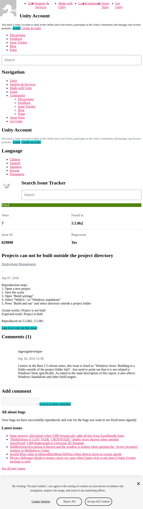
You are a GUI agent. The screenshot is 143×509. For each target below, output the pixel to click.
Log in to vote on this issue (19, 328)
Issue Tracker (18, 42)
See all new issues (13, 469)
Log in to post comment (59, 405)
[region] (71, 493)
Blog (13, 46)
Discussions (17, 35)
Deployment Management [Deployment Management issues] (19, 264)
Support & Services (42, 5)
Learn (82, 3)
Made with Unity (65, 5)
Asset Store (105, 5)
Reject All (69, 501)
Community (94, 3)
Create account (31, 28)
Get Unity (119, 5)
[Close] (138, 483)
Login (16, 28)
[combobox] (71, 60)
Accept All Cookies (98, 501)
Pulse (13, 50)
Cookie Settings (41, 501)
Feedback (16, 38)
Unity (31, 3)
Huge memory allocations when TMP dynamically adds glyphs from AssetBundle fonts (67, 437)
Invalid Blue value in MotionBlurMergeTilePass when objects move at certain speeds (66, 455)
